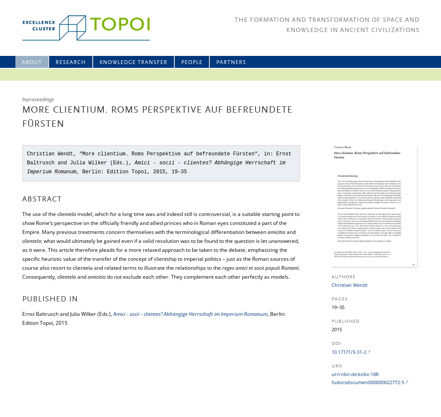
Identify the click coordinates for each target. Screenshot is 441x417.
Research (71, 62)
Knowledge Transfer (134, 62)
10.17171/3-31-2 (349, 352)
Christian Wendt (350, 285)
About (32, 62)
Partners (231, 62)
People (192, 62)
